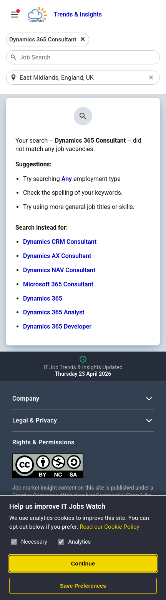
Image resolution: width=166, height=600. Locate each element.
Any (66, 178)
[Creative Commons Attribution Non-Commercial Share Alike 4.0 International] (83, 462)
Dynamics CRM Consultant (59, 241)
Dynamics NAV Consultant (59, 270)
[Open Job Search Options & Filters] (14, 14)
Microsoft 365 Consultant (58, 284)
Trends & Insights (78, 14)
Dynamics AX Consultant (57, 256)
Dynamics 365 (42, 298)
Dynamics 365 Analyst (54, 312)
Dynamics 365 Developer (57, 326)
